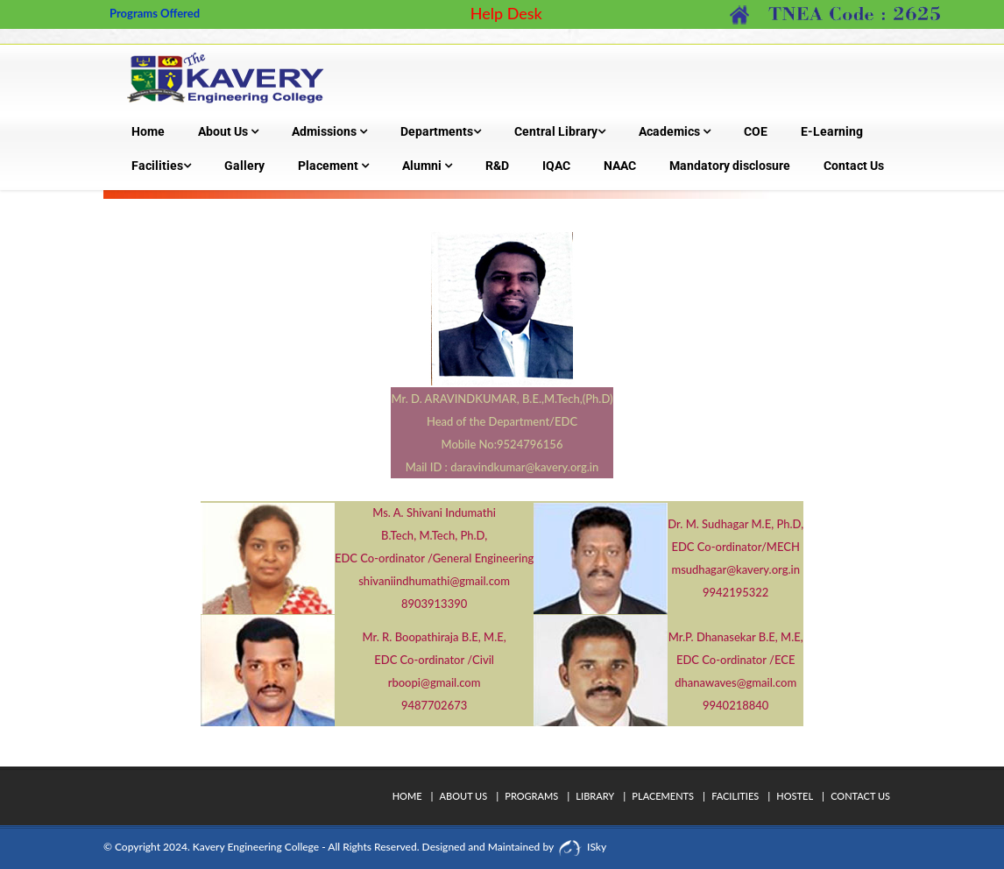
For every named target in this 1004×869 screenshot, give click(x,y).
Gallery (244, 166)
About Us (228, 131)
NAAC (620, 166)
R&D (497, 166)
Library (595, 796)
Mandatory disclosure (729, 166)
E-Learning (832, 131)
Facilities (161, 166)
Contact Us (854, 166)
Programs (531, 796)
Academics (675, 131)
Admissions (329, 131)
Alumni (427, 166)
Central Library (559, 131)
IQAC (556, 166)
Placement (333, 166)
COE (755, 131)
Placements (663, 796)
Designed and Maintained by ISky (513, 846)
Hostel (794, 796)
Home (148, 131)
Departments (440, 131)
